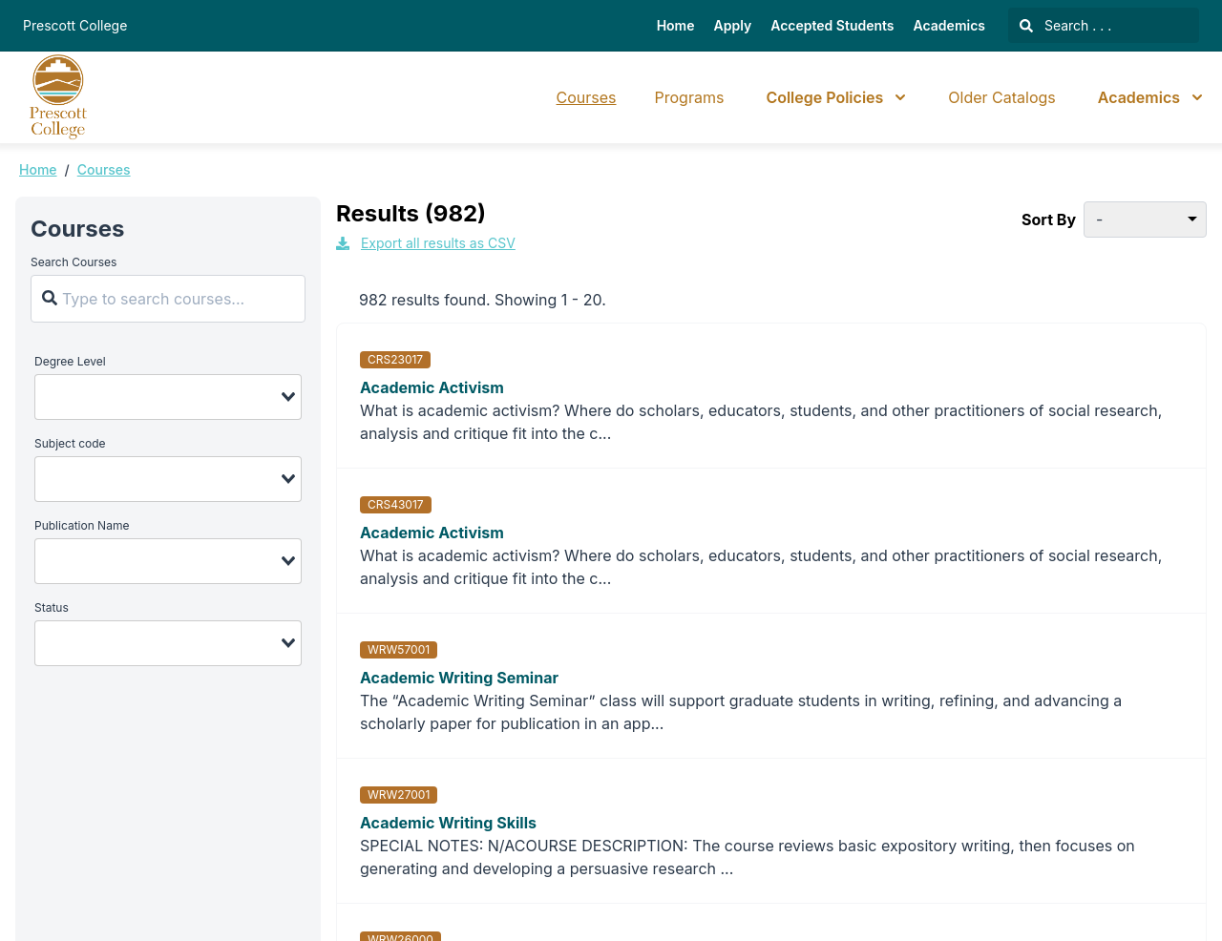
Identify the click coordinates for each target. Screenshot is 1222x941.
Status (51, 607)
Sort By (1049, 219)
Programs (690, 97)
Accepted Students (832, 25)
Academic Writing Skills (448, 822)
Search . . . (1065, 25)
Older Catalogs (1001, 97)
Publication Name (81, 525)
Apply (733, 25)
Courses (587, 97)
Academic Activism (432, 387)
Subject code (70, 443)
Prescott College (75, 25)
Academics (949, 25)
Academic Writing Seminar (459, 677)
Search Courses (73, 262)
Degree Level (70, 361)
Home (676, 25)
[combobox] (168, 397)
